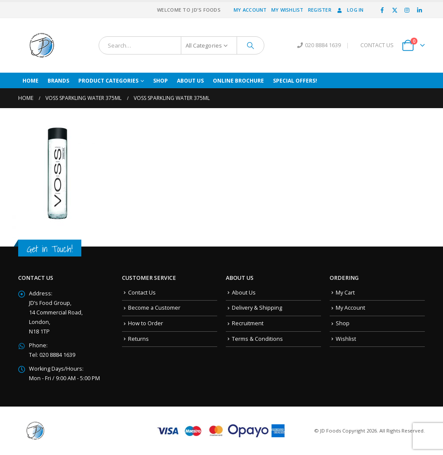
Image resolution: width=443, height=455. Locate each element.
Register (319, 9)
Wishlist (346, 339)
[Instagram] (407, 10)
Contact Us (142, 292)
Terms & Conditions (257, 339)
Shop (160, 80)
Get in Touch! (50, 249)
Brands (58, 80)
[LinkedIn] (419, 10)
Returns (138, 339)
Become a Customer (154, 307)
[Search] (250, 45)
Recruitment (247, 323)
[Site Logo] (42, 45)
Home (30, 80)
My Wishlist (287, 9)
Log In (350, 9)
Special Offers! (295, 80)
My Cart (345, 292)
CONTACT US (377, 45)
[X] (394, 10)
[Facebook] (382, 10)
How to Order (145, 323)
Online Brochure (238, 80)
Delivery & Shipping (257, 307)
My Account (250, 9)
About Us (190, 80)
